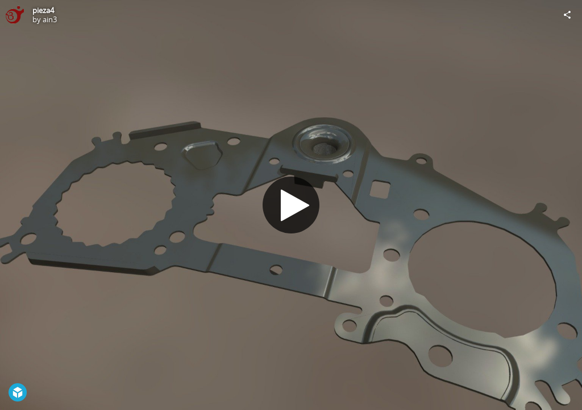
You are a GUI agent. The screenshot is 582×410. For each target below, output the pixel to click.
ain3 (50, 19)
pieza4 (43, 10)
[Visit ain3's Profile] (15, 15)
